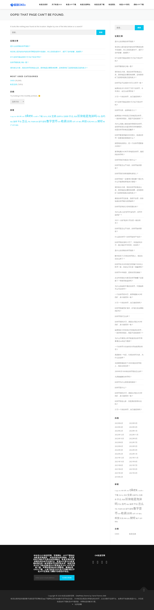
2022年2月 (119, 454)
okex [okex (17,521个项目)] (29, 115)
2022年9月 (133, 438)
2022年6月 (119, 446)
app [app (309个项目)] (12, 116)
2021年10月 (119, 461)
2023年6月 (119, 423)
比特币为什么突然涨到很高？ (126, 382)
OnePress (79, 596)
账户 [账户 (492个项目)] (137, 518)
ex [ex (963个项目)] (18, 116)
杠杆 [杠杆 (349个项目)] (59, 122)
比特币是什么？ (121, 387)
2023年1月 (133, 431)
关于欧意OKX (57, 4)
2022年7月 (133, 442)
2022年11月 (133, 434)
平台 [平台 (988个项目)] (20, 121)
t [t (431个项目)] (33, 116)
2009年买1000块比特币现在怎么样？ (129, 371)
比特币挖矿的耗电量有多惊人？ (126, 173)
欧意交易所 (43, 4)
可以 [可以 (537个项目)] (98, 116)
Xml (104, 596)
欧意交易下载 (99, 4)
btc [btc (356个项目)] (15, 116)
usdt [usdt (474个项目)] (35, 116)
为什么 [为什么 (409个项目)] (45, 116)
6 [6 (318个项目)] (10, 116)
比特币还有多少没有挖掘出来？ (126, 206)
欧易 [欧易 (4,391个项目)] (64, 121)
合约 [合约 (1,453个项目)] (103, 116)
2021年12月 (119, 458)
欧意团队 (112, 4)
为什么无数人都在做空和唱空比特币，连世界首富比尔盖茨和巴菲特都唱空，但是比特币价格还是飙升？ (129, 127)
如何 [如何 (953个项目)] (15, 121)
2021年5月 (133, 469)
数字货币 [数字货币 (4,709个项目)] (52, 121)
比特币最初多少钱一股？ (19, 62)
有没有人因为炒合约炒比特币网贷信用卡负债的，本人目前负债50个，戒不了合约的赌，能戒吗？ (46, 51)
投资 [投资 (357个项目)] (36, 122)
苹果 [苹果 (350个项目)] (92, 122)
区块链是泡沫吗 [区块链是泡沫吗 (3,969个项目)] (87, 116)
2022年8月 (119, 442)
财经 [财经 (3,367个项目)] (100, 121)
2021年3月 (133, 473)
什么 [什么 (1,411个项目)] (71, 116)
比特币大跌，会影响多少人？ (126, 110)
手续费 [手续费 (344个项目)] (33, 122)
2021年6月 (119, 469)
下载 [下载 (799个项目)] (41, 116)
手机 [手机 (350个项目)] (29, 122)
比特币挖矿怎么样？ (122, 316)
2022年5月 (133, 446)
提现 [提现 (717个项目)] (44, 121)
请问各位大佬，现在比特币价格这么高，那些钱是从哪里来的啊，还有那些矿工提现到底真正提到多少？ (49, 68)
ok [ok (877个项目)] (20, 116)
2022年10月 (119, 438)
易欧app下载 (139, 4)
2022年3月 (133, 450)
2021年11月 (133, 458)
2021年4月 (119, 473)
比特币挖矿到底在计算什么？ (126, 160)
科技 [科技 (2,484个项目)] (84, 121)
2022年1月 (133, 454)
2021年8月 (119, 465)
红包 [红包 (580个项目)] (89, 121)
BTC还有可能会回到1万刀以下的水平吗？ (26, 57)
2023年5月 (133, 423)
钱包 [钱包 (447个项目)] (16, 125)
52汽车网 (78, 604)
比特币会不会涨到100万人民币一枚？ (129, 83)
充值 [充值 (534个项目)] (75, 116)
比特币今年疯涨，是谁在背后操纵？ (128, 272)
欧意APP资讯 (124, 4)
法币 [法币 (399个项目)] (73, 122)
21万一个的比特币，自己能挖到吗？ (128, 96)
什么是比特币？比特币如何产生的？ (128, 237)
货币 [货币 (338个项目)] (13, 125)
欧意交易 (13, 84)
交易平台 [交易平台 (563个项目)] (60, 116)
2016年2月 (119, 477)
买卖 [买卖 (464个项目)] (49, 116)
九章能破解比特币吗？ (123, 376)
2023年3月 (133, 427)
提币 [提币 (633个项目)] (40, 121)
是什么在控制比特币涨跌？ (20, 46)
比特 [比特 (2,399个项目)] (69, 121)
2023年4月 (119, 427)
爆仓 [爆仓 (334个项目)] (80, 122)
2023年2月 (119, 431)
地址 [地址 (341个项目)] (11, 122)
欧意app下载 (71, 4)
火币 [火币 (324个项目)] (77, 122)
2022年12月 (119, 434)
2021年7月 (133, 465)
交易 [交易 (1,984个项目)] (54, 116)
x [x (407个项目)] (38, 116)
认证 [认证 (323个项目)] (95, 122)
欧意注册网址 (85, 4)
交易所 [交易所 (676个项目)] (65, 116)
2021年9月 (133, 461)
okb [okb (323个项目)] (23, 116)
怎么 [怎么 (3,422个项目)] (24, 121)
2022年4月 (119, 450)
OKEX (12, 80)
